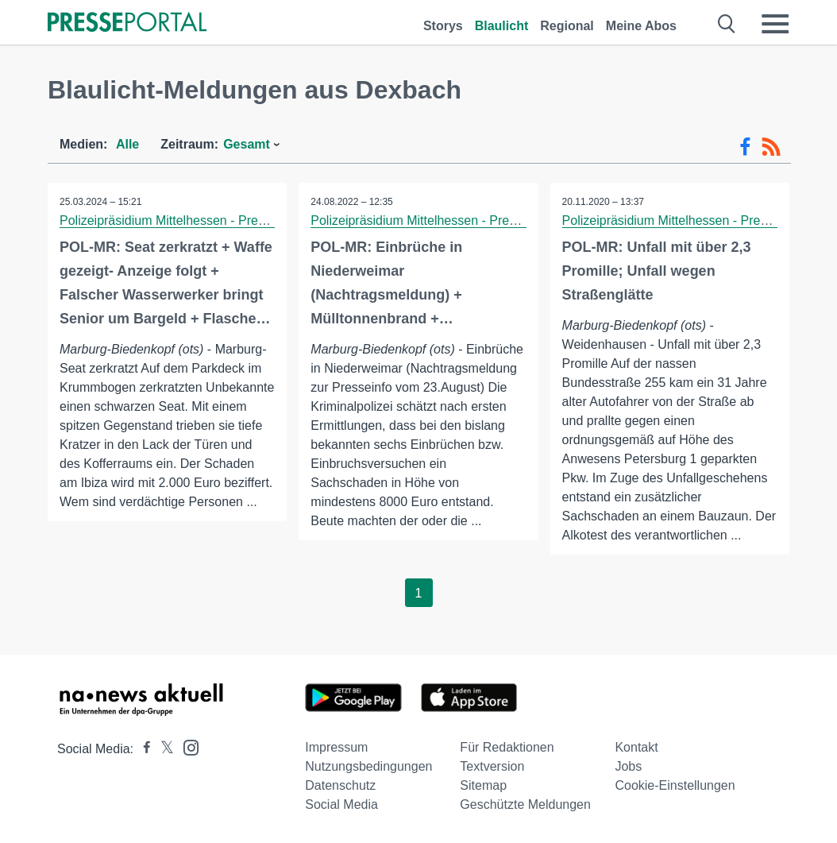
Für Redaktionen (507, 747)
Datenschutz (340, 785)
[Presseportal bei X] (162, 749)
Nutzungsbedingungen (368, 766)
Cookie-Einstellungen (675, 785)
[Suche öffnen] (727, 24)
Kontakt (636, 747)
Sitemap (483, 785)
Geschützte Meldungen (525, 804)
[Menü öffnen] (775, 24)
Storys (443, 26)
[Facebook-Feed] (745, 147)
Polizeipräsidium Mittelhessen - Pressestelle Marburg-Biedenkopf (243, 220)
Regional (567, 26)
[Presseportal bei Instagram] (186, 746)
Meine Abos (641, 26)
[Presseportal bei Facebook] (142, 749)
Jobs (628, 766)
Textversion (492, 766)
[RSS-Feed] (771, 147)
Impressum (336, 747)
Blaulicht (502, 26)
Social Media (341, 804)
